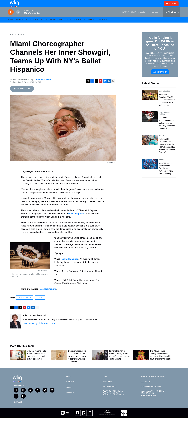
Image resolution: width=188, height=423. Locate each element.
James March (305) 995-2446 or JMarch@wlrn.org (153, 397)
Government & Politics (164, 119)
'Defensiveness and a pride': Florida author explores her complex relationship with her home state (77, 361)
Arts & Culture (17, 40)
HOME (10, 25)
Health (161, 165)
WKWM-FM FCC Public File (113, 400)
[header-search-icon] (161, 6)
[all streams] (171, 17)
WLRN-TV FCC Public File (113, 396)
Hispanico (73, 264)
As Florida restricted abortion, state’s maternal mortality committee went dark (167, 128)
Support (78, 25)
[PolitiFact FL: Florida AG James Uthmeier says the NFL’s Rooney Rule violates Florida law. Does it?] (150, 145)
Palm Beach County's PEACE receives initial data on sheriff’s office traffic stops (167, 105)
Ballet (65, 264)
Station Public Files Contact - (151, 392)
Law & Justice (164, 96)
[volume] (18, 17)
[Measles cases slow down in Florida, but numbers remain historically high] (150, 169)
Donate (69, 393)
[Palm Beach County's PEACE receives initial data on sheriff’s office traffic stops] (150, 100)
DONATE (173, 6)
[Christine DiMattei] (15, 326)
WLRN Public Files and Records (153, 382)
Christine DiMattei (42, 85)
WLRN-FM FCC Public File (113, 398)
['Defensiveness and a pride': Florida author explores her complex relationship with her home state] (59, 360)
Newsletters (57, 25)
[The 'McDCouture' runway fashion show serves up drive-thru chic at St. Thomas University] (141, 360)
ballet (40, 303)
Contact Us (70, 387)
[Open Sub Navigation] (23, 25)
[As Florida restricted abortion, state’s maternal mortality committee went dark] (150, 122)
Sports (161, 141)
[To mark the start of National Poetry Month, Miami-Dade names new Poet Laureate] (100, 360)
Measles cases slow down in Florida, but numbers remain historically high (166, 173)
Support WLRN (160, 77)
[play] (11, 17)
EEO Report (145, 387)
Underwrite (70, 398)
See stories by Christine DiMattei (39, 328)
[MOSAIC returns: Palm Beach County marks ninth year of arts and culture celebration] (18, 360)
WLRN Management (148, 401)
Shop (105, 382)
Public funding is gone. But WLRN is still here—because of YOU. (160, 48)
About (91, 25)
